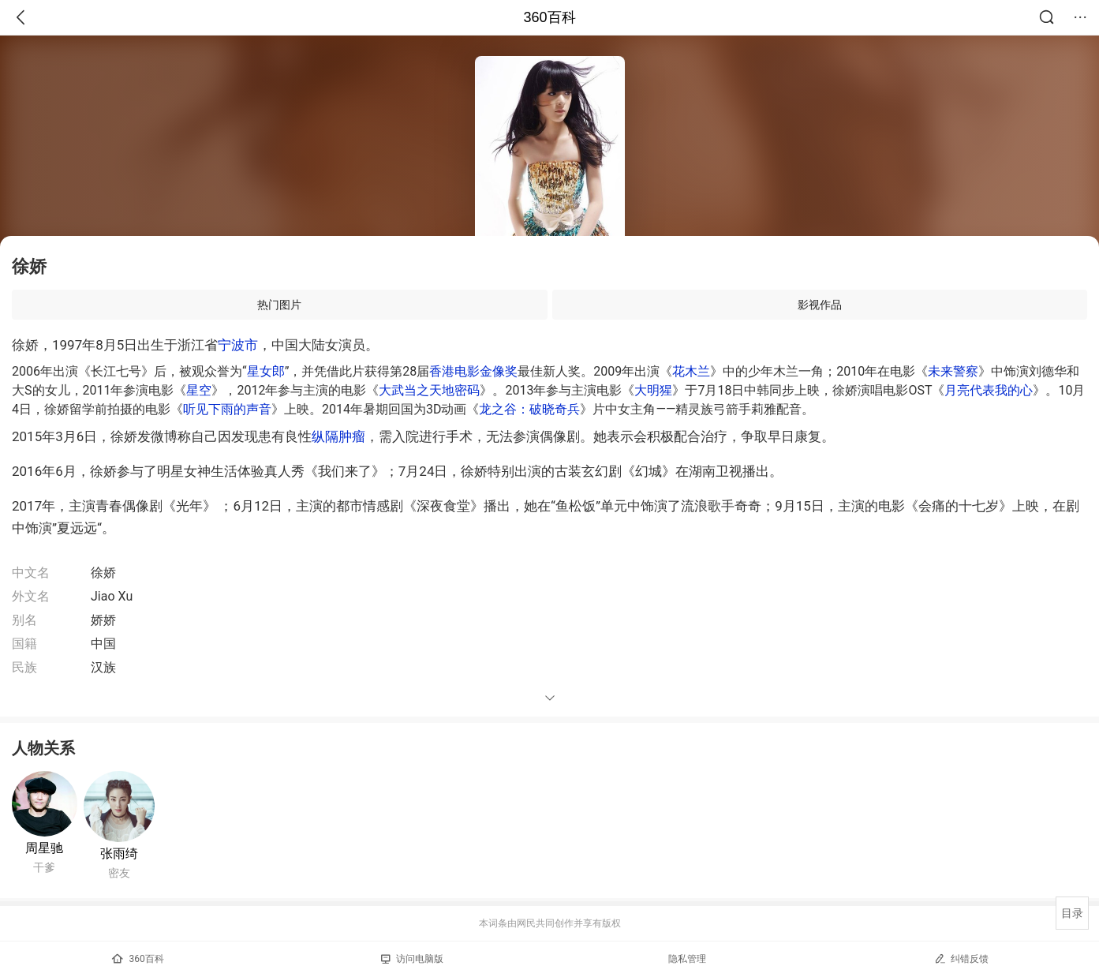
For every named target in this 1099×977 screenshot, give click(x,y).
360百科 (549, 17)
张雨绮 (119, 853)
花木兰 (691, 371)
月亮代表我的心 (988, 390)
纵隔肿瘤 (338, 436)
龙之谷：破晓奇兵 (529, 409)
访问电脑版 (412, 958)
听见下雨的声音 (227, 409)
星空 (198, 390)
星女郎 (266, 371)
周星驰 (44, 847)
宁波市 (238, 345)
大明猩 (653, 390)
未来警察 (953, 371)
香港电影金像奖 (473, 371)
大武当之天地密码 (429, 390)
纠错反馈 (961, 958)
